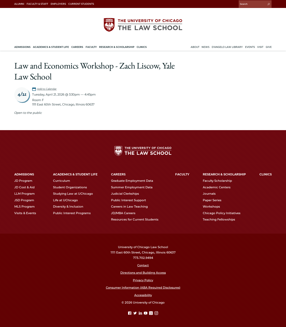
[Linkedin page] (141, 313)
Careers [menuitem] (77, 46)
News (205, 46)
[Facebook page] (130, 313)
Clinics (265, 174)
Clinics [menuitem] (142, 46)
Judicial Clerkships (126, 193)
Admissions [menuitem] (22, 46)
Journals (211, 193)
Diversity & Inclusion (70, 206)
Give (269, 46)
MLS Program (26, 206)
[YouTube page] (146, 313)
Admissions (24, 174)
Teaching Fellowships (221, 219)
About (195, 46)
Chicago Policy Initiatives (223, 213)
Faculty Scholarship (219, 181)
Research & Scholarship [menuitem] (116, 46)
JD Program (25, 181)
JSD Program (26, 200)
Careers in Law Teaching (131, 206)
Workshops (213, 206)
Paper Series (214, 200)
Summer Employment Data (133, 187)
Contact (143, 265)
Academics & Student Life (75, 174)
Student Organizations (71, 187)
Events (250, 46)
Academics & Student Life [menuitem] (51, 46)
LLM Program (26, 193)
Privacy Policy (143, 280)
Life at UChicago (67, 200)
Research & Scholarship (224, 174)
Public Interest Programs (73, 213)
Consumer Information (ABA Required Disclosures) (143, 287)
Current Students (81, 3)
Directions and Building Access (143, 272)
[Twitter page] (135, 313)
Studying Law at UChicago (74, 193)
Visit (260, 46)
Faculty (182, 174)
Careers (118, 174)
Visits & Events (27, 213)
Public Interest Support (130, 200)
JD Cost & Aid (26, 187)
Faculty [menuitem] (91, 46)
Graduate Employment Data (134, 181)
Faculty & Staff (37, 3)
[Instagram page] (156, 313)
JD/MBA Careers (125, 213)
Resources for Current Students (136, 219)
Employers (58, 3)
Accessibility (143, 295)
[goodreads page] (151, 313)
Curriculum (63, 181)
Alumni (19, 3)
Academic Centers (218, 187)
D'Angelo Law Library (227, 46)
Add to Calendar (47, 88)
